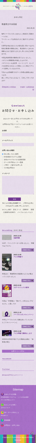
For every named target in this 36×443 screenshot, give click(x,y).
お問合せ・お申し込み (12, 425)
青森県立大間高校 (9, 87)
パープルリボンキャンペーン (24, 314)
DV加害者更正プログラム (8, 397)
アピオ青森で (18, 257)
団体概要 (7, 420)
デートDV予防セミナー (8, 400)
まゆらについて (5, 407)
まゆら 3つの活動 (10, 394)
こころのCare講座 (23, 397)
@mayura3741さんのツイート (12, 375)
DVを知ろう (4, 415)
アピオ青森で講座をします (23, 333)
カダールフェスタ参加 (21, 287)
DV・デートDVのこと (11, 412)
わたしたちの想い (10, 405)
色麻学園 (17, 238)
